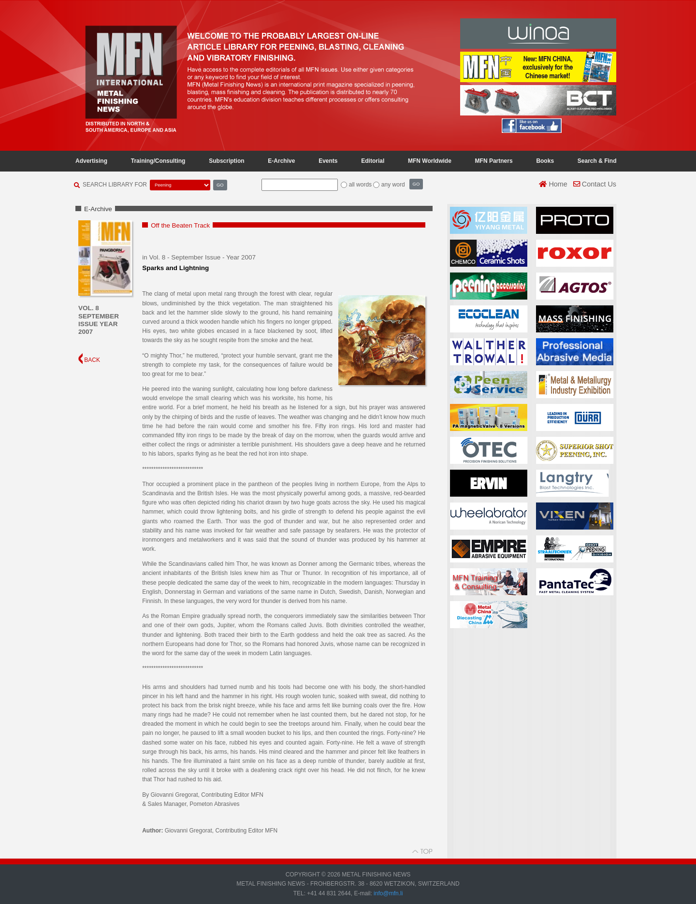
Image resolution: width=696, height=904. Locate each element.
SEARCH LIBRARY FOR (115, 184)
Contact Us (594, 184)
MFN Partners (494, 161)
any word (393, 184)
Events (328, 161)
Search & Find (597, 161)
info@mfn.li (387, 893)
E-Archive (281, 161)
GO (220, 184)
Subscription (226, 161)
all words (360, 184)
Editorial (372, 161)
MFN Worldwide (429, 161)
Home (553, 184)
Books (545, 161)
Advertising (91, 161)
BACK (89, 360)
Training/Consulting (158, 161)
